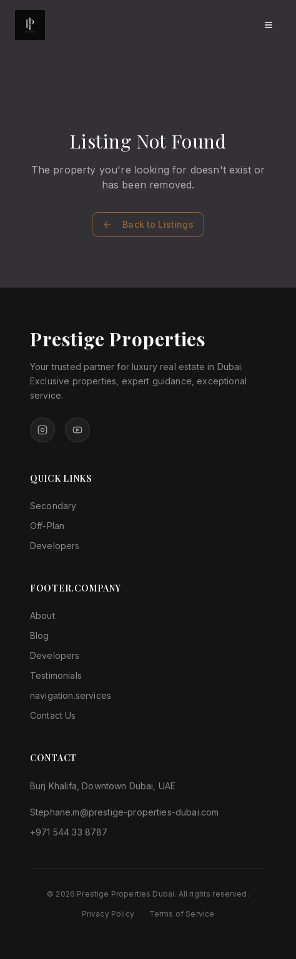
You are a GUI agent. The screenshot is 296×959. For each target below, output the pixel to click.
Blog (39, 635)
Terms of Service (182, 913)
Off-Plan (47, 525)
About (42, 615)
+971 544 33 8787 (69, 832)
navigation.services (70, 695)
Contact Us (53, 715)
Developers (55, 545)
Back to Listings (148, 224)
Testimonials (56, 675)
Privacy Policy (108, 913)
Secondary (53, 505)
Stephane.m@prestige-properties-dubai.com (124, 812)
